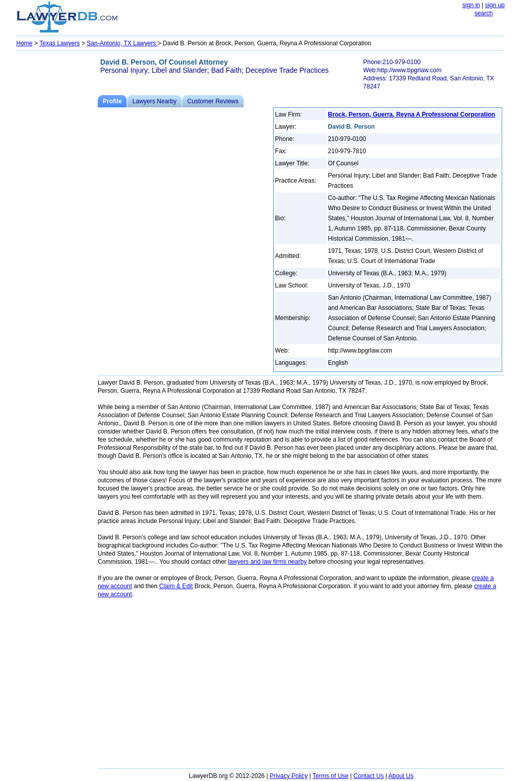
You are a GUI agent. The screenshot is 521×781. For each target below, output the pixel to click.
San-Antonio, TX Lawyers (122, 43)
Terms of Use (330, 775)
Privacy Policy (289, 775)
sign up (495, 5)
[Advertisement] (57, 206)
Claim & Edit (176, 586)
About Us (400, 775)
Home (24, 43)
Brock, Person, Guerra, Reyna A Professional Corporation (412, 114)
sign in (471, 5)
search (483, 13)
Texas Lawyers (59, 43)
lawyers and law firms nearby (267, 561)
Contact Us (369, 775)
